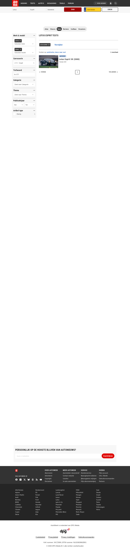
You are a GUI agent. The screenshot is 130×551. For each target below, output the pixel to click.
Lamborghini (60, 490)
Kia (36, 514)
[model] (37, 9)
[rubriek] (55, 9)
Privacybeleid (53, 537)
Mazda (58, 507)
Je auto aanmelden (69, 481)
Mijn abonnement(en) (88, 481)
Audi (16, 497)
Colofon (65, 479)
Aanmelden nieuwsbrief (71, 473)
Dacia (17, 514)
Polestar (79, 505)
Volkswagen (100, 507)
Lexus (58, 497)
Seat (97, 490)
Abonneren (48, 473)
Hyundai (38, 505)
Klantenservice (86, 473)
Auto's (41, 3)
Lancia (58, 492)
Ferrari (37, 495)
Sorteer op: (43, 52)
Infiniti (37, 507)
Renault (78, 509)
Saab (77, 514)
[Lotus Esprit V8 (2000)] (78, 61)
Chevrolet (18, 507)
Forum (71, 3)
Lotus (57, 500)
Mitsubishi (79, 492)
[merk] (20, 9)
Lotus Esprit (44, 44)
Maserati (59, 505)
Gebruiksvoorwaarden (106, 479)
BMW (17, 502)
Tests (32, 3)
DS (36, 492)
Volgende (112, 72)
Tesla (98, 502)
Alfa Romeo (19, 490)
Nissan (78, 497)
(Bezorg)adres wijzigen (88, 479)
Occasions (51, 3)
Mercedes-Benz (61, 512)
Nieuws (24, 3)
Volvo (98, 509)
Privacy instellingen (68, 537)
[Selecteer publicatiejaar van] (18, 104)
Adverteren (48, 476)
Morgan (78, 495)
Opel (77, 500)
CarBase (73, 29)
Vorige (43, 72)
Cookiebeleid (40, 537)
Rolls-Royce (80, 512)
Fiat (36, 497)
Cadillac (18, 505)
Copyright (48, 479)
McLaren (59, 509)
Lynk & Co (59, 502)
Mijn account (103, 473)
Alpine (17, 492)
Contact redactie (68, 476)
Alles (46, 29)
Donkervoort (39, 490)
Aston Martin (19, 495)
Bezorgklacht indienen (88, 476)
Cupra (17, 512)
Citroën (17, 509)
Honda (37, 502)
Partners (102, 481)
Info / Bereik (103, 476)
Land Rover (59, 495)
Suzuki (98, 500)
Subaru (98, 497)
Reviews (66, 29)
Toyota (98, 505)
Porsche (78, 507)
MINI (77, 490)
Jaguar (37, 509)
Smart (98, 495)
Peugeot (79, 502)
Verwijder (59, 44)
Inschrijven (108, 456)
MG (57, 514)
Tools (62, 3)
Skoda (98, 492)
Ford (37, 500)
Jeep (36, 512)
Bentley (17, 500)
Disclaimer (48, 481)
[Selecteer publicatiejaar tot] (30, 104)
